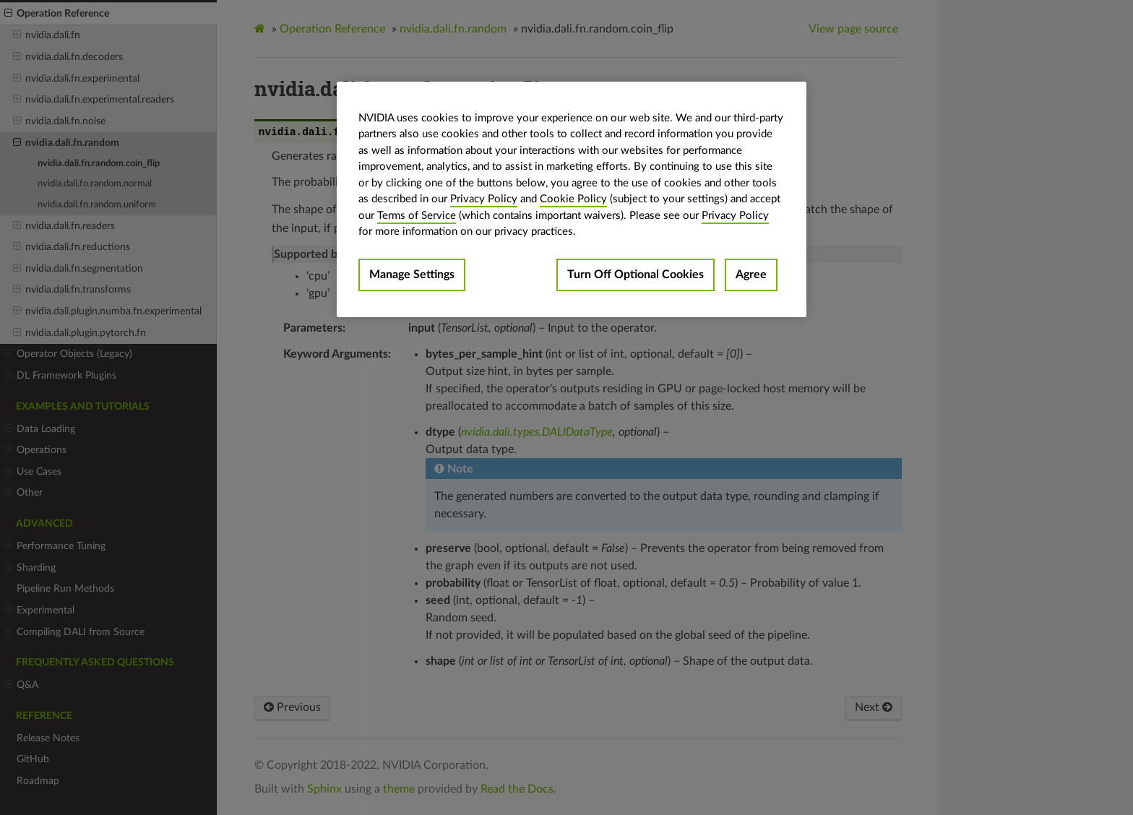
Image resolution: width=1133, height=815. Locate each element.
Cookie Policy (573, 199)
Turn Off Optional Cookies (635, 274)
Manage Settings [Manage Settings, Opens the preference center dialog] (412, 274)
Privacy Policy (483, 199)
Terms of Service (416, 215)
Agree (751, 274)
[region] (571, 199)
